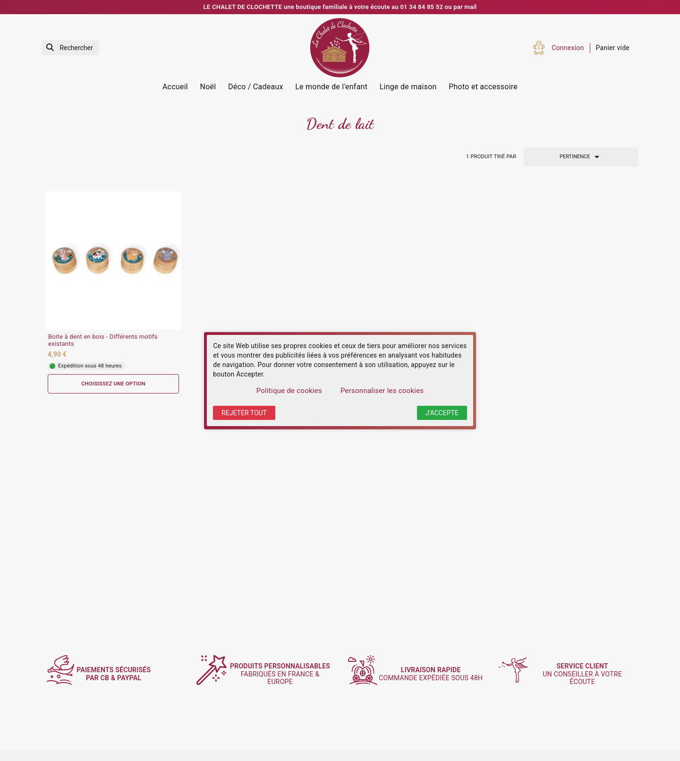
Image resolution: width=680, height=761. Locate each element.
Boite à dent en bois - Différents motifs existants (103, 340)
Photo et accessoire (483, 86)
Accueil (175, 86)
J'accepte (442, 413)
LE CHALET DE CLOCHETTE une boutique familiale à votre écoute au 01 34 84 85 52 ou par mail (340, 6)
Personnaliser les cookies (382, 390)
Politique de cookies (289, 390)
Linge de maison (408, 86)
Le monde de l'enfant (331, 86)
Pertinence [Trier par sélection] (581, 156)
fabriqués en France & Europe (284, 673)
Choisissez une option (113, 384)
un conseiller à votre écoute (586, 674)
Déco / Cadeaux (255, 86)
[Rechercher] (70, 48)
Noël (208, 86)
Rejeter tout (244, 413)
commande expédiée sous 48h (435, 674)
